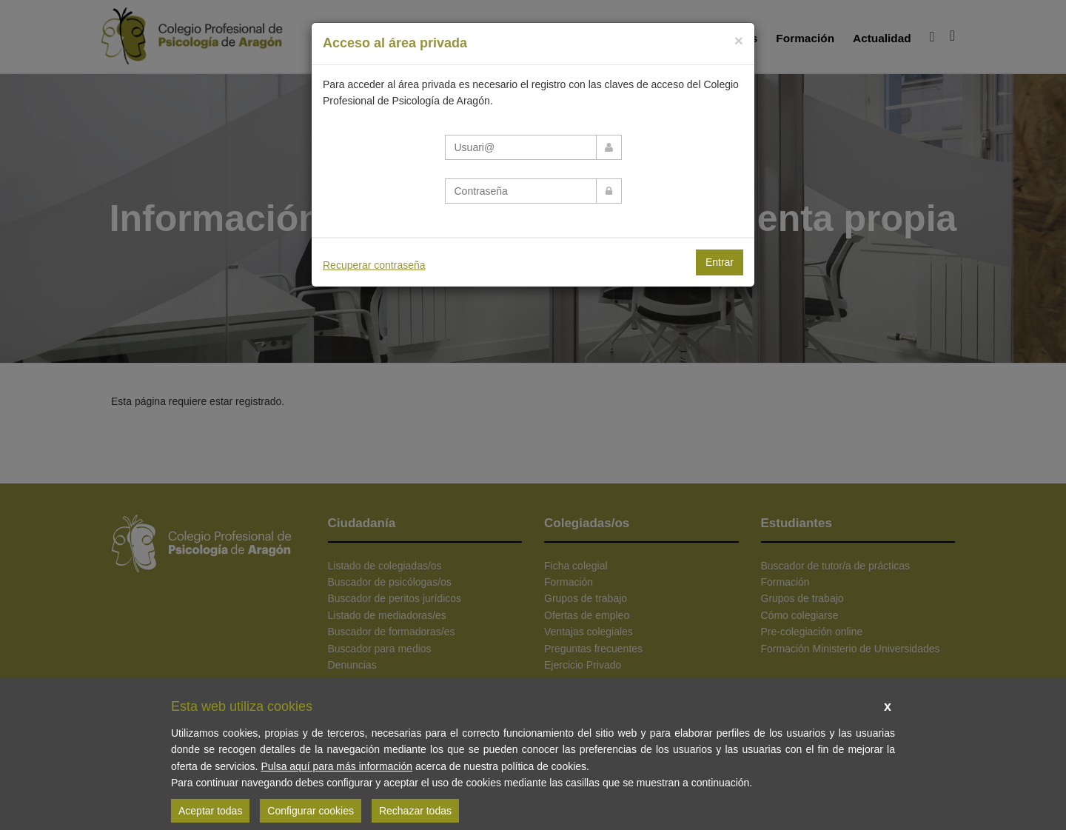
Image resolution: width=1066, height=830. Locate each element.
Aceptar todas (210, 811)
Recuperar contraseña (374, 265)
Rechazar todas (415, 811)
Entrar (719, 262)
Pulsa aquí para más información (336, 766)
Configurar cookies (310, 811)
